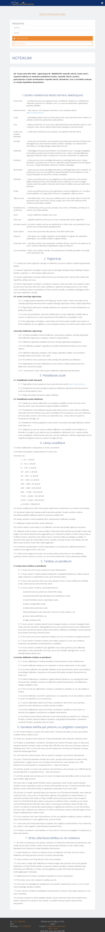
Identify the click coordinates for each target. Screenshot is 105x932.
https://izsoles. (73, 384)
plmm (81, 384)
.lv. (85, 384)
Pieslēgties (21, 38)
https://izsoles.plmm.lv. (35, 112)
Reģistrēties (19, 44)
